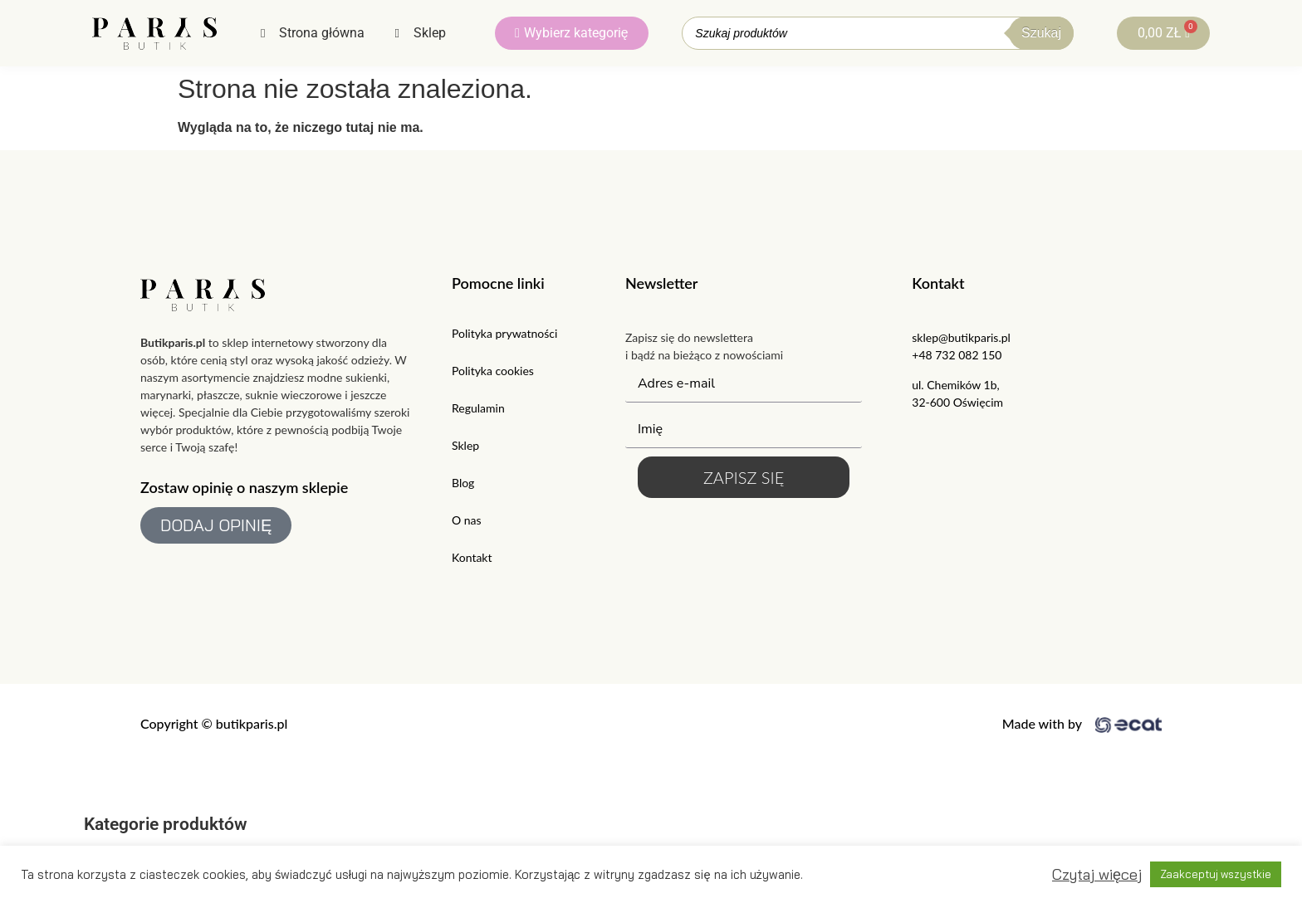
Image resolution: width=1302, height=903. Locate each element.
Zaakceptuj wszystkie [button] (1215, 874)
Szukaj (1041, 33)
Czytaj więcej (1097, 874)
